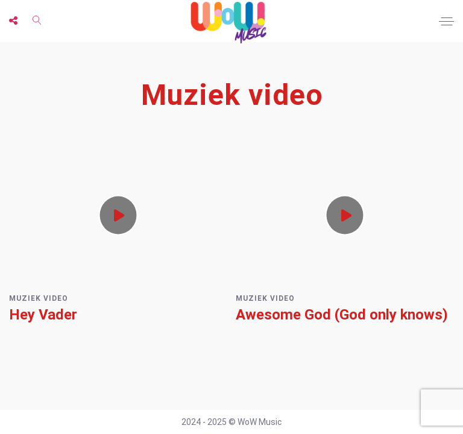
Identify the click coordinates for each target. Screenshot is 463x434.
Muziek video (38, 298)
